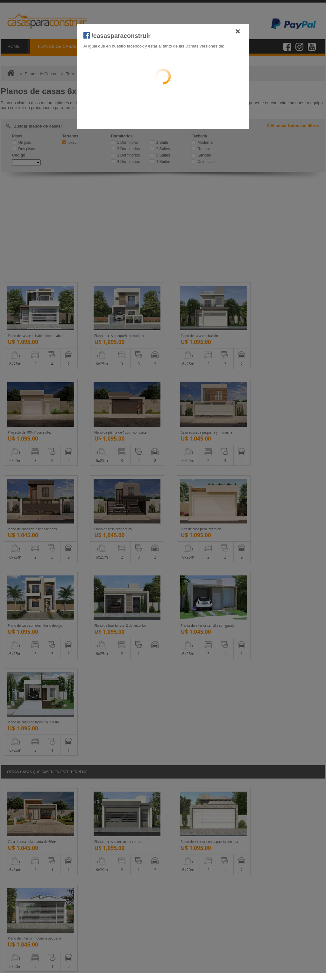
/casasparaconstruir (117, 35)
